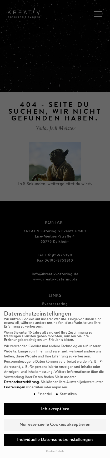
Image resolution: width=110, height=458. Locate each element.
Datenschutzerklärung (21, 382)
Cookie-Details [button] (55, 451)
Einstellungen (14, 387)
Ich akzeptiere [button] (55, 409)
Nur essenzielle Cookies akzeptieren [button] (55, 425)
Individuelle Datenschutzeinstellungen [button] (55, 440)
